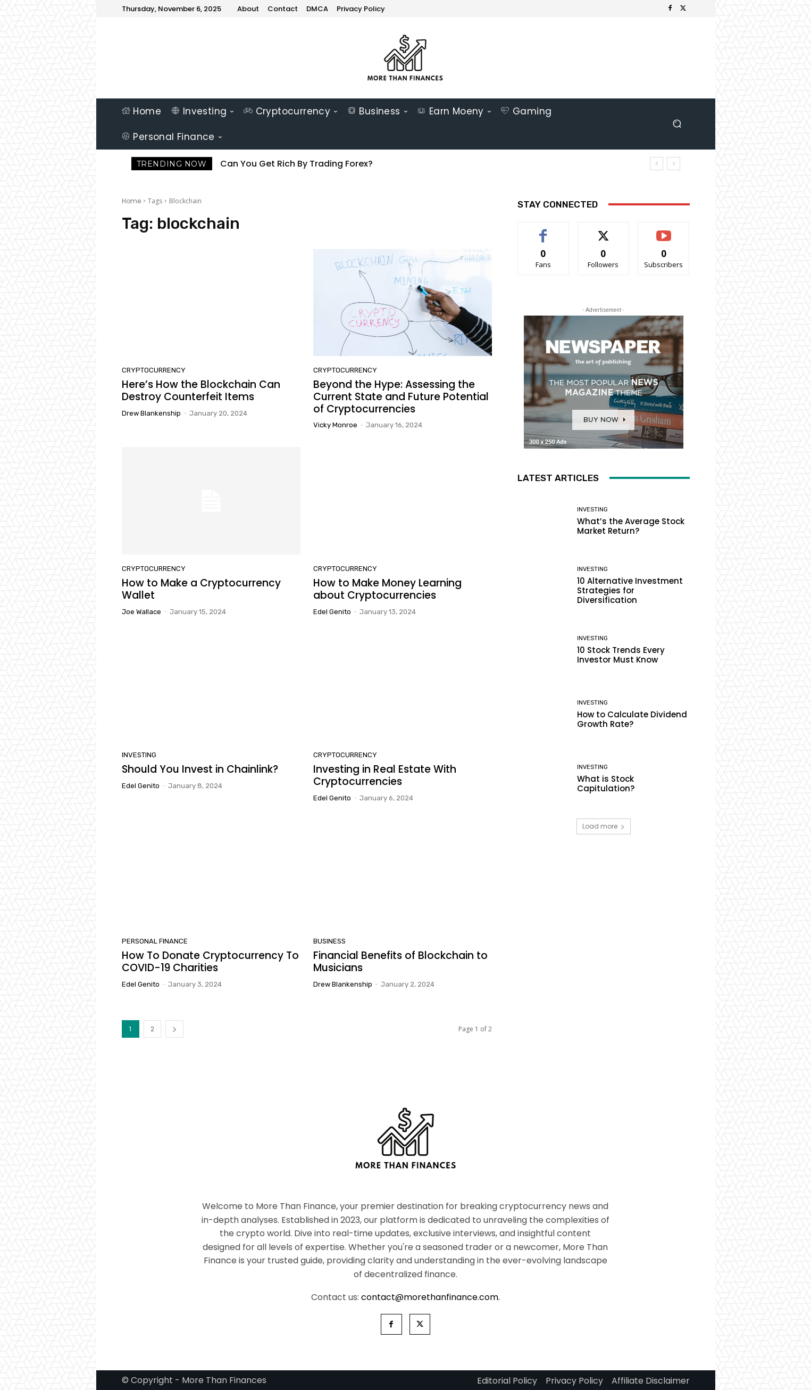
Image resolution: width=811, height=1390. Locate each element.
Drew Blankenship (151, 413)
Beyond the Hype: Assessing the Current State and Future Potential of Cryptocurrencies (401, 396)
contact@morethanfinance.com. (430, 1297)
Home (131, 200)
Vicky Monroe (335, 425)
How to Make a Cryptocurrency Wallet (201, 589)
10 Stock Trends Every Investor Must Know (621, 654)
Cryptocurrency (154, 370)
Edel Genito (332, 612)
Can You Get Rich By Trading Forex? (296, 164)
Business (329, 941)
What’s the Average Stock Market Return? (630, 526)
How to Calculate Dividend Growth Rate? (632, 719)
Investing (139, 754)
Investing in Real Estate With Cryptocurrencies (384, 775)
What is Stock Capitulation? (605, 783)
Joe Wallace (141, 612)
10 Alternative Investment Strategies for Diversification (630, 590)
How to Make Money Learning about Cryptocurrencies (387, 589)
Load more (603, 826)
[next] (673, 163)
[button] (677, 123)
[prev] (656, 163)
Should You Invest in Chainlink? (200, 769)
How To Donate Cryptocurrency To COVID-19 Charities (210, 961)
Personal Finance (155, 941)
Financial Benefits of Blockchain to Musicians (400, 961)
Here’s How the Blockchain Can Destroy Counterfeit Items (201, 390)
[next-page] (174, 1029)
